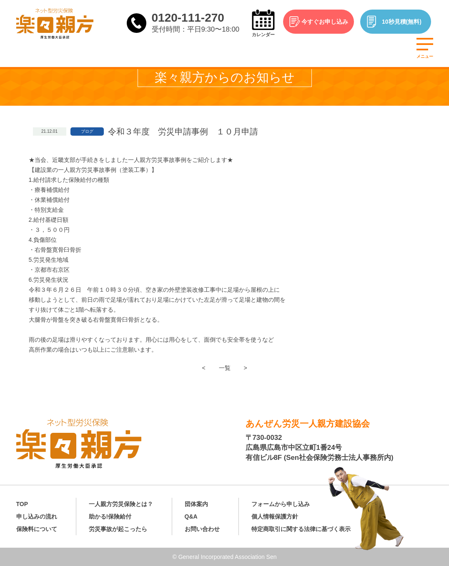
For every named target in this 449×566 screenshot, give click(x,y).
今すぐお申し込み (324, 21)
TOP (22, 504)
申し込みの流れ (36, 516)
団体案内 (196, 504)
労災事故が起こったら (118, 529)
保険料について (36, 529)
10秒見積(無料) (401, 21)
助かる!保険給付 (110, 516)
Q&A (191, 516)
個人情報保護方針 (274, 516)
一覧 (225, 368)
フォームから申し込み (280, 504)
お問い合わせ (202, 529)
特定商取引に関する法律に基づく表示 (301, 529)
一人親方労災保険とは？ (121, 504)
